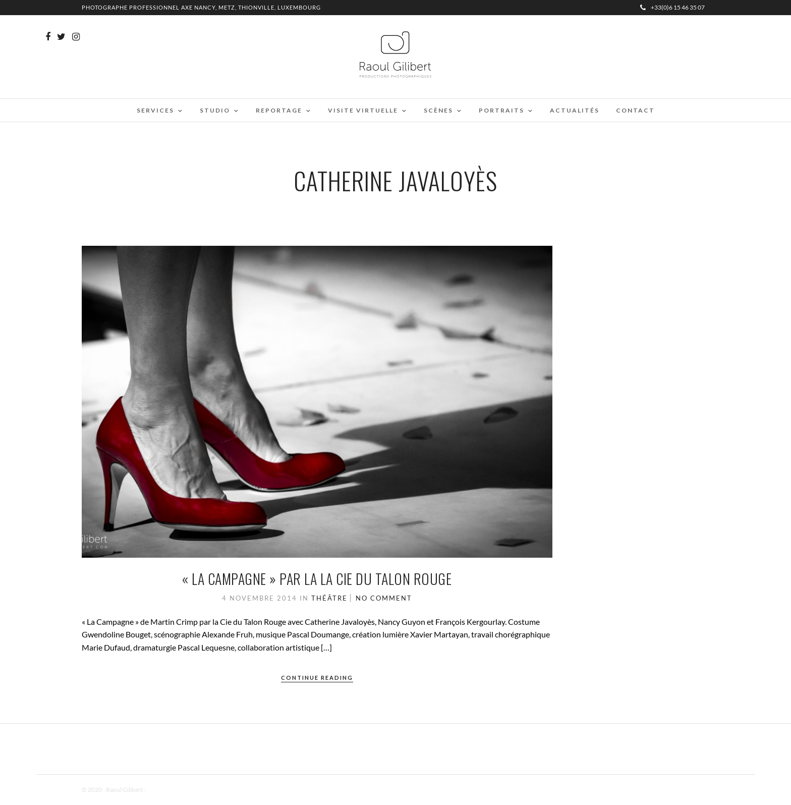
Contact (635, 110)
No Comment (384, 598)
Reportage (279, 110)
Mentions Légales (169, 789)
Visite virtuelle (363, 110)
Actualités (574, 110)
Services (155, 110)
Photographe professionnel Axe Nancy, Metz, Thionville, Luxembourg (201, 7)
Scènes (438, 110)
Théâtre (329, 598)
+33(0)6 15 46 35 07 (672, 7)
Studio (215, 110)
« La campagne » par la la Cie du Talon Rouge (316, 578)
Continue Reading (317, 677)
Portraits (501, 110)
